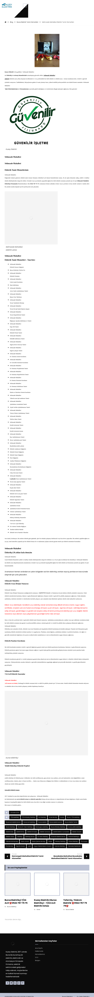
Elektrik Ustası (10, 895)
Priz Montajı (9, 905)
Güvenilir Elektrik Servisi (58, 895)
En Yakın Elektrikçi (43, 895)
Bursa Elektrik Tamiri (71, 881)
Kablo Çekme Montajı (38, 900)
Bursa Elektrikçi (10, 886)
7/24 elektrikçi (15, 876)
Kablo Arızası (25, 900)
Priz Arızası (84, 900)
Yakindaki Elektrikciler (74, 905)
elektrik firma (20, 891)
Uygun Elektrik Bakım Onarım (42, 905)
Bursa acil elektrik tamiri (13, 881)
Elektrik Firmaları (32, 891)
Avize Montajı (53, 876)
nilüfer (50, 900)
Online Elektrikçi (73, 900)
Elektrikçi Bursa (29, 895)
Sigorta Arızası (20, 905)
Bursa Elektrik (70, 968)
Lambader (13, 514)
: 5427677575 (42, 638)
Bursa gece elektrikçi (42, 886)
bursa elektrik (42, 881)
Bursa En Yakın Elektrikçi (25, 886)
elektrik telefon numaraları (61, 891)
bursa (62, 876)
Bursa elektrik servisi (56, 881)
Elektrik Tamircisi (45, 891)
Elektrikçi (19, 895)
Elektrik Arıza (9, 891)
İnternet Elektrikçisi (73, 895)
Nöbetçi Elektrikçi (60, 900)
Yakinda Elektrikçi (60, 905)
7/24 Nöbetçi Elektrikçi (28, 876)
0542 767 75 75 (34, 193)
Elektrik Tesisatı (76, 891)
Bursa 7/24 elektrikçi (73, 876)
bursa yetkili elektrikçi (74, 886)
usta (29, 905)
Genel (38, 968)
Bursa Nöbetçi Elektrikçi (58, 886)
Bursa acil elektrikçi (29, 881)
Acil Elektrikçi (42, 876)
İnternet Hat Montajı (12, 900)
